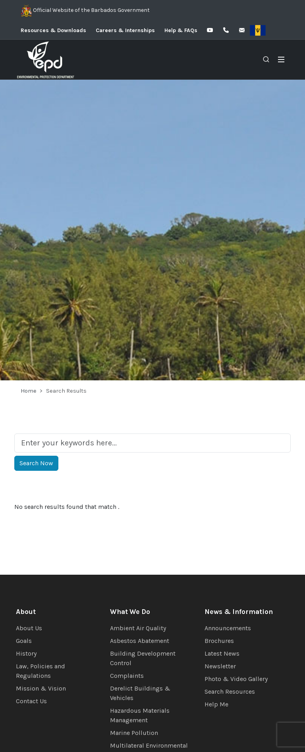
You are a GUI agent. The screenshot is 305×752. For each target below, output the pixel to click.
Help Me (216, 704)
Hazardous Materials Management (140, 715)
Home (29, 391)
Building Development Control (143, 658)
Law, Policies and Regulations (40, 670)
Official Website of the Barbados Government (85, 11)
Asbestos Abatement (139, 641)
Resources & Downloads (53, 30)
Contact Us (31, 701)
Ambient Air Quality (138, 628)
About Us (29, 628)
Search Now (36, 463)
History (26, 653)
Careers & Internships (125, 30)
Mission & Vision (41, 688)
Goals (24, 641)
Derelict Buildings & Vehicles (140, 693)
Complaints (127, 675)
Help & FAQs (180, 30)
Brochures (219, 641)
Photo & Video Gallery (236, 679)
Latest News (222, 653)
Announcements (228, 628)
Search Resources (230, 691)
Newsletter (220, 666)
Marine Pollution (134, 733)
